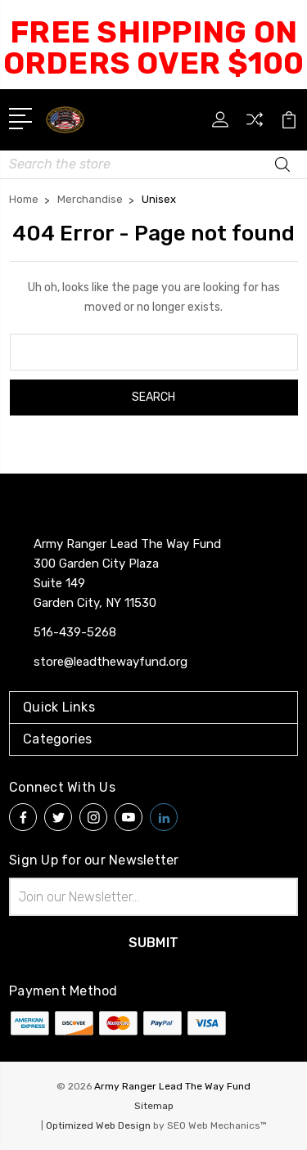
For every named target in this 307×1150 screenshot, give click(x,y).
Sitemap (154, 1106)
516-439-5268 (75, 632)
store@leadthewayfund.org (110, 661)
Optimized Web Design (98, 1125)
